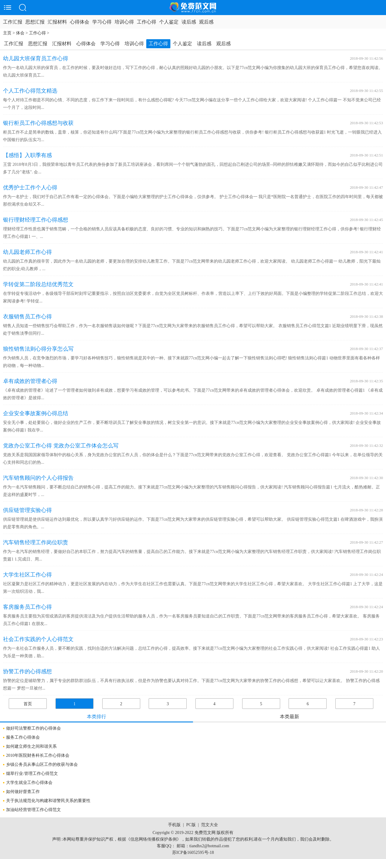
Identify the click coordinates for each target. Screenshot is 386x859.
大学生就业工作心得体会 (29, 782)
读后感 (189, 21)
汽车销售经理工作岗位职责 (35, 542)
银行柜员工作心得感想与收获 (38, 123)
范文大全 (209, 825)
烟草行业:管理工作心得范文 (32, 773)
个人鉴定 (169, 21)
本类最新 (289, 716)
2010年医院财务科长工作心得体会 (37, 755)
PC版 (190, 825)
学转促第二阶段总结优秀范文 (38, 284)
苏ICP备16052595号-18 (193, 852)
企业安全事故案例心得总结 (35, 413)
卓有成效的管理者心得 (30, 381)
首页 (28, 704)
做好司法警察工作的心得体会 (33, 728)
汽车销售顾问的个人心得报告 (38, 478)
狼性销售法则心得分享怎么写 (38, 349)
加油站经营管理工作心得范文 (33, 809)
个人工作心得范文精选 (30, 91)
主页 (7, 33)
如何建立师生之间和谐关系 (31, 746)
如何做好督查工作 (23, 791)
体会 (20, 33)
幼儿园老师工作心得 (27, 252)
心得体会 (79, 21)
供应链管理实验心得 (27, 510)
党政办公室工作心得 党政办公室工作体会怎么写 (61, 446)
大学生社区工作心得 (27, 575)
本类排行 (96, 716)
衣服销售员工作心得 (27, 317)
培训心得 (124, 21)
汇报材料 (57, 21)
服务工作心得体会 (23, 737)
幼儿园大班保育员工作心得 (35, 58)
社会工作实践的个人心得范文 (38, 639)
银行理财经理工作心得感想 (35, 220)
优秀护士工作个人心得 (30, 188)
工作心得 (146, 21)
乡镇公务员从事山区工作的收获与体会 (42, 764)
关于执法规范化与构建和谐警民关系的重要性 (48, 800)
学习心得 (102, 21)
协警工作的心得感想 (27, 671)
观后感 (206, 21)
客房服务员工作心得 (27, 607)
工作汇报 (12, 21)
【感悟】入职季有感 (27, 155)
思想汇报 (35, 21)
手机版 (174, 825)
